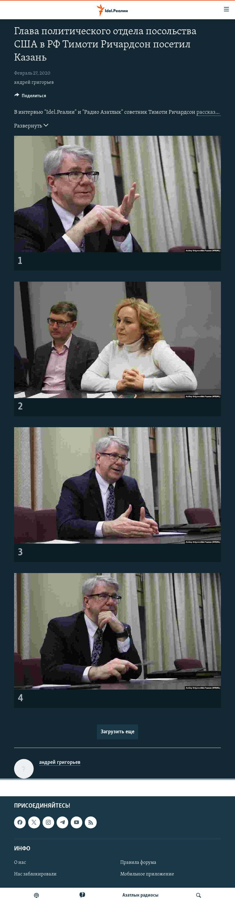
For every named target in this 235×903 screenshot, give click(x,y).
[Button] (30, 97)
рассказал (208, 112)
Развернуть (31, 125)
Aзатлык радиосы (140, 895)
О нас (20, 862)
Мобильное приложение (147, 874)
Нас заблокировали (35, 874)
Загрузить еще (117, 732)
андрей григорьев (34, 82)
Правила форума (138, 862)
